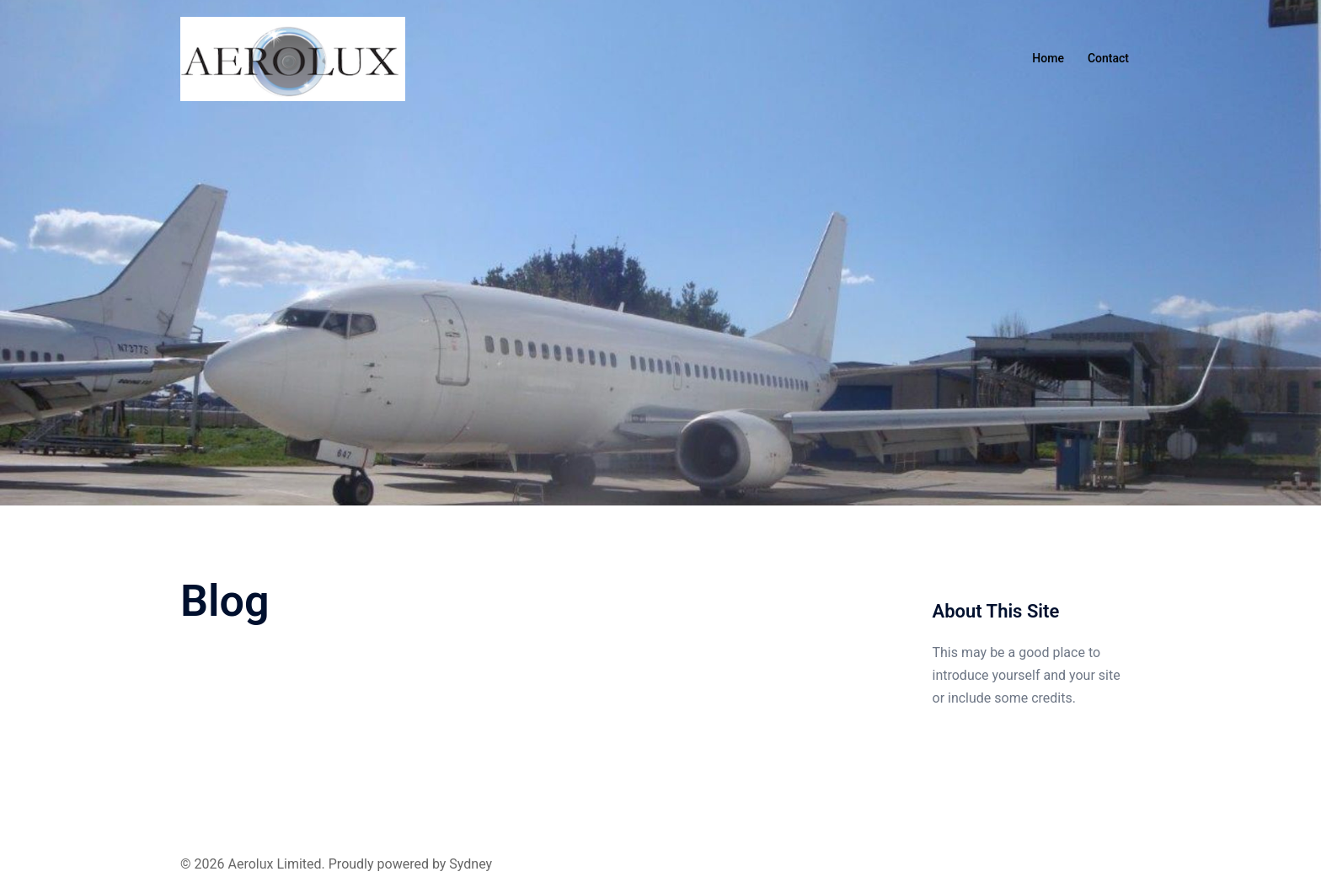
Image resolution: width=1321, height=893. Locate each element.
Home (1048, 58)
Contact (1108, 58)
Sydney (470, 864)
